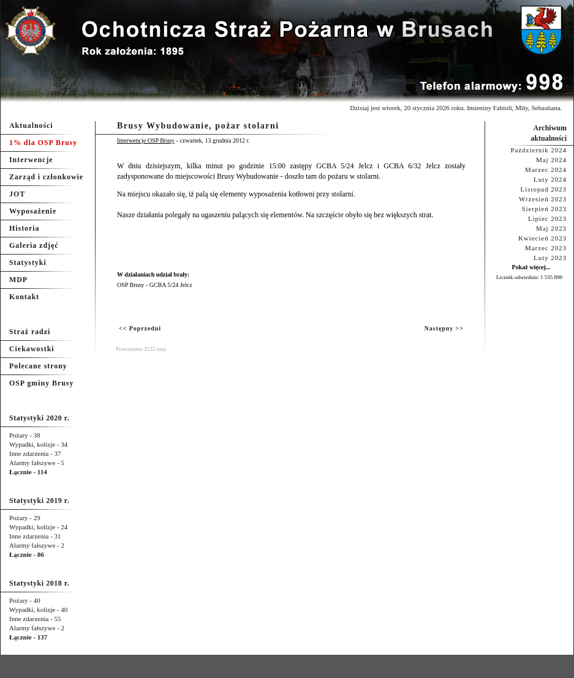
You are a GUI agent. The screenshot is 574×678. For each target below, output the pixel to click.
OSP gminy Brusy (41, 383)
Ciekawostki (32, 349)
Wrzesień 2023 (543, 199)
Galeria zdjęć (33, 245)
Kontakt (24, 296)
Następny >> (444, 328)
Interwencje (31, 159)
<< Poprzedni (140, 328)
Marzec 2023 (546, 247)
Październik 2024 (538, 150)
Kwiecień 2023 (542, 238)
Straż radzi (29, 331)
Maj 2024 (551, 159)
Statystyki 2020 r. (39, 418)
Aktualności (31, 125)
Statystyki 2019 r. (39, 500)
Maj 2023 (551, 228)
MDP (18, 279)
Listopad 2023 (544, 189)
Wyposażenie (32, 211)
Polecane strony (38, 366)
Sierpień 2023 (544, 208)
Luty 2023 (550, 257)
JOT (17, 194)
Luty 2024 (550, 179)
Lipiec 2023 (547, 218)
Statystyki (28, 262)
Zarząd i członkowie (46, 177)
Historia (24, 228)
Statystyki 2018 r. (39, 583)
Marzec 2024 (546, 169)
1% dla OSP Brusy (43, 142)
